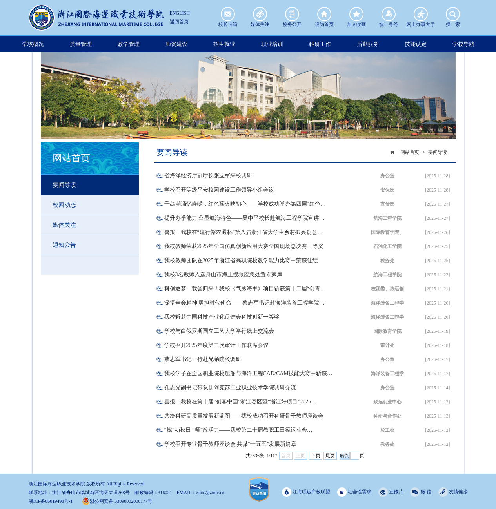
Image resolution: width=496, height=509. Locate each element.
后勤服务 (368, 44)
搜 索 (453, 14)
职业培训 (272, 44)
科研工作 (320, 44)
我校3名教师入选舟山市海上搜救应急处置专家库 (223, 274)
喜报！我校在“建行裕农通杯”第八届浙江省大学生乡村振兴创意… (243, 232)
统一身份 (388, 14)
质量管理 (81, 44)
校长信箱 (227, 14)
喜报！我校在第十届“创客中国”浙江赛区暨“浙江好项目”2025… (240, 402)
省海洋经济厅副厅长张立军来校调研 (208, 176)
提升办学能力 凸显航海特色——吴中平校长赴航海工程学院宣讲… (244, 218)
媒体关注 (260, 14)
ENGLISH (180, 13)
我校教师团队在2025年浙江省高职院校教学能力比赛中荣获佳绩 (241, 260)
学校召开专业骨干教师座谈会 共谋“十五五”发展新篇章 (230, 444)
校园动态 (64, 205)
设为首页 (324, 14)
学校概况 (33, 44)
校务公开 (292, 14)
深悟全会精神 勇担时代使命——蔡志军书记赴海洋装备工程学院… (244, 303)
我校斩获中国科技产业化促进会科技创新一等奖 (222, 317)
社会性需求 (354, 491)
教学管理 (129, 44)
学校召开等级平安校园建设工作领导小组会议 (219, 190)
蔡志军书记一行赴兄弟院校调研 (202, 359)
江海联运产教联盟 (306, 491)
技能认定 (416, 44)
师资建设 (176, 44)
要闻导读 (64, 185)
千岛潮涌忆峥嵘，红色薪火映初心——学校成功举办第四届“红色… (245, 204)
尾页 (330, 455)
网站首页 (409, 152)
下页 (315, 455)
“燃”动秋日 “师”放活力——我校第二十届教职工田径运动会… (238, 430)
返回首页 (179, 21)
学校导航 (463, 44)
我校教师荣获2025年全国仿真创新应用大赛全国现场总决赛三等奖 (243, 246)
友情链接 (453, 491)
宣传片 (390, 491)
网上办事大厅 (421, 14)
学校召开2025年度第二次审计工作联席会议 (216, 345)
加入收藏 (356, 14)
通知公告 (64, 245)
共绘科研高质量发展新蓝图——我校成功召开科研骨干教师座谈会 (243, 416)
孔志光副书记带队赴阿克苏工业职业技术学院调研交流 (230, 387)
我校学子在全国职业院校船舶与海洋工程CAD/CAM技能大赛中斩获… (248, 373)
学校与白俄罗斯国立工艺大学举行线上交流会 (219, 331)
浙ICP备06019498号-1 (51, 501)
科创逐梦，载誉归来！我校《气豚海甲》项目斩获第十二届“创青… (245, 289)
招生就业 (224, 44)
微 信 (420, 491)
